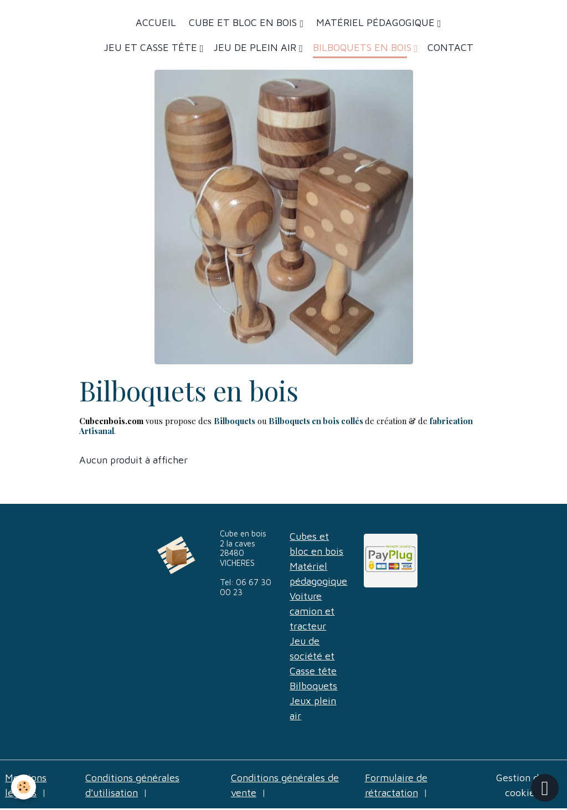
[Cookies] (23, 787)
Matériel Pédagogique (375, 22)
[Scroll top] (545, 788)
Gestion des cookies (522, 785)
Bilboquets (313, 686)
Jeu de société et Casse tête (313, 656)
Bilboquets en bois (363, 47)
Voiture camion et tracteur (312, 611)
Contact (450, 47)
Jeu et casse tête (152, 47)
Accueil (156, 22)
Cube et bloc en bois (243, 22)
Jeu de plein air (256, 47)
